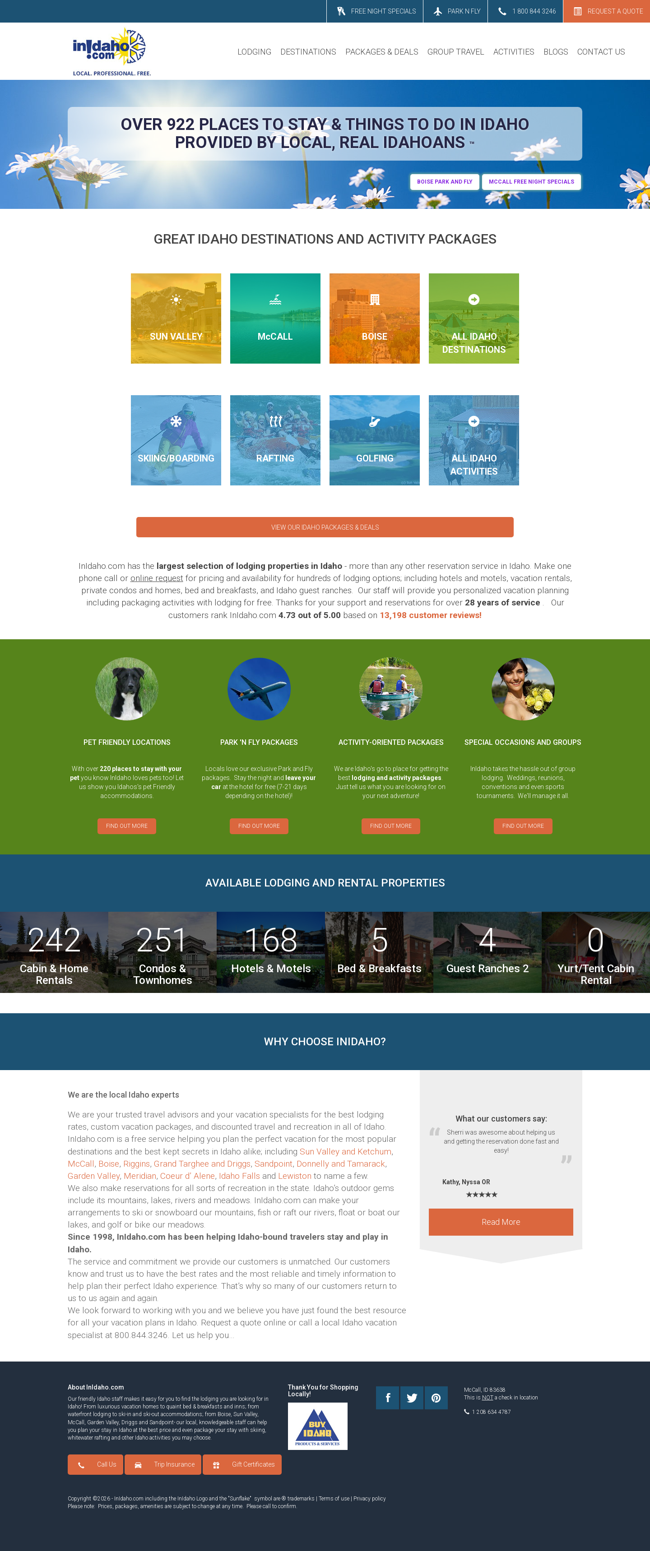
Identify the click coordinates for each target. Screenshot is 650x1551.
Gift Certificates (253, 1464)
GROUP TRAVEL (455, 51)
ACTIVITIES (513, 51)
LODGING (254, 51)
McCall (81, 1164)
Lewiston (294, 1176)
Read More (501, 1226)
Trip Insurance (174, 1464)
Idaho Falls (239, 1176)
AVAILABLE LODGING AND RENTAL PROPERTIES (325, 883)
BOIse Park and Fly (445, 182)
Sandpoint (273, 1164)
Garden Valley (94, 1176)
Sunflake (240, 1499)
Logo (202, 1499)
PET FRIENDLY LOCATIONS (127, 742)
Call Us (106, 1464)
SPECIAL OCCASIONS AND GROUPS (522, 742)
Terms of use (334, 1499)
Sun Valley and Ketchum (345, 1151)
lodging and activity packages (396, 777)
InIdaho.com (129, 1499)
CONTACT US (601, 51)
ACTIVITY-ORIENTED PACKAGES (391, 742)
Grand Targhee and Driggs (202, 1164)
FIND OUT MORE (127, 826)
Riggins (136, 1164)
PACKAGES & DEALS (381, 51)
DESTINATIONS (308, 51)
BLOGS (555, 51)
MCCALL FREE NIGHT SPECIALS (531, 182)
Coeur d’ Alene (187, 1176)
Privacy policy (369, 1499)
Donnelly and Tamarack (341, 1164)
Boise (108, 1164)
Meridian (140, 1176)
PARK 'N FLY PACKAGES (259, 742)
